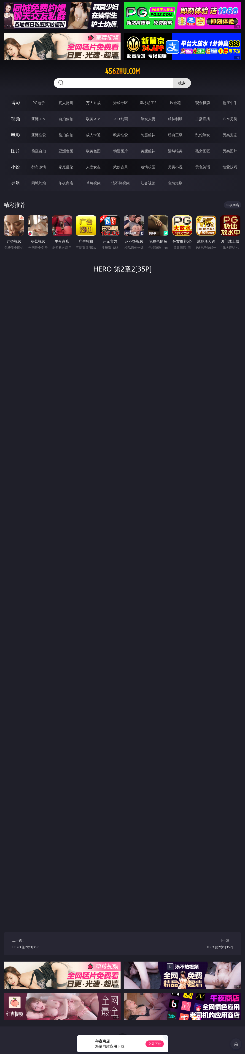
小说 (15, 167)
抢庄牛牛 (230, 102)
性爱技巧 (230, 166)
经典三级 (175, 134)
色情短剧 (175, 183)
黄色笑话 (202, 166)
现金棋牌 (202, 102)
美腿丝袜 (148, 150)
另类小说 (175, 166)
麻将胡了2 (148, 102)
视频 (15, 119)
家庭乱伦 (66, 166)
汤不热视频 (120, 183)
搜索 (182, 83)
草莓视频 (93, 183)
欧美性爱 (120, 134)
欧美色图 (93, 150)
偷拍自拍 (66, 134)
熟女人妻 (148, 118)
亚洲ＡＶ (38, 118)
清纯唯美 (175, 150)
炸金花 (175, 102)
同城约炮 (38, 183)
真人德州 (66, 102)
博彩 (15, 103)
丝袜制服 (175, 118)
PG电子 (38, 102)
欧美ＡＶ (93, 118)
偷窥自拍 (38, 150)
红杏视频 (148, 183)
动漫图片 (120, 150)
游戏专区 (120, 102)
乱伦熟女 (202, 134)
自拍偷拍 (66, 118)
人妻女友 (93, 166)
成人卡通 (93, 134)
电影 (15, 135)
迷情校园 (148, 166)
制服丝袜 (148, 134)
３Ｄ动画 (120, 118)
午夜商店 (66, 183)
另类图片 (230, 150)
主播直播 (202, 118)
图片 (15, 151)
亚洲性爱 (38, 134)
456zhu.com (122, 71)
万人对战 (93, 102)
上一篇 (36, 944)
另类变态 (230, 134)
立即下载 (154, 1044)
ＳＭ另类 (230, 118)
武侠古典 (120, 166)
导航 (15, 183)
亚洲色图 (66, 150)
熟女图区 (202, 150)
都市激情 (38, 166)
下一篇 (209, 944)
